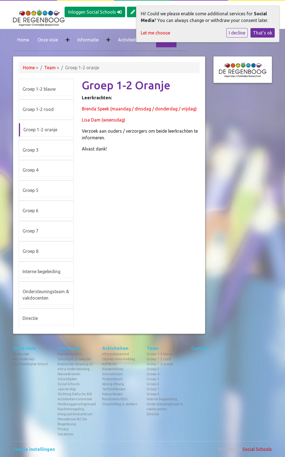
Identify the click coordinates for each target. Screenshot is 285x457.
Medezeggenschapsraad (76, 404)
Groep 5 (30, 190)
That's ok (262, 32)
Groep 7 (30, 230)
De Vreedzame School (30, 364)
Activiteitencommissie (75, 399)
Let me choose (155, 32)
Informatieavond (115, 354)
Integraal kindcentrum (75, 414)
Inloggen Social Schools (95, 11)
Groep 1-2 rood (38, 109)
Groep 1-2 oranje (40, 129)
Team (50, 67)
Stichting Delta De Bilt (75, 394)
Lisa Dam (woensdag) (103, 119)
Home (23, 39)
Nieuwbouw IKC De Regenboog (72, 421)
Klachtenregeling (71, 409)
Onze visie (48, 39)
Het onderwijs (24, 359)
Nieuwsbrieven (69, 374)
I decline (237, 32)
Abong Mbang (113, 384)
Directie (30, 318)
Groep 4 (30, 169)
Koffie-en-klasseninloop (112, 366)
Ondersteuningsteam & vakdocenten (46, 294)
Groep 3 (30, 149)
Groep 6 (30, 210)
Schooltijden (67, 379)
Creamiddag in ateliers (119, 404)
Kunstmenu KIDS (114, 399)
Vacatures (65, 434)
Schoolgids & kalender (75, 359)
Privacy (63, 429)
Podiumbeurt (112, 379)
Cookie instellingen (34, 449)
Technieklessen (114, 389)
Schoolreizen (112, 374)
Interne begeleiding (41, 271)
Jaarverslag (67, 389)
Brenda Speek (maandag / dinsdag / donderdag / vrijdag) (139, 108)
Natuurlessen (112, 394)
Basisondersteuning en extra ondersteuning (75, 366)
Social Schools (69, 384)
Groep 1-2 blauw (39, 89)
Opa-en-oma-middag (118, 359)
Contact (199, 348)
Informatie (88, 39)
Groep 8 (30, 251)
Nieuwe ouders (69, 354)
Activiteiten (129, 39)
